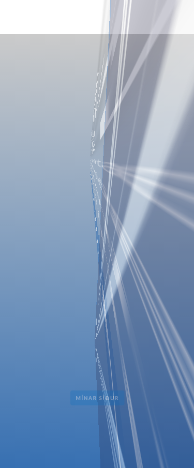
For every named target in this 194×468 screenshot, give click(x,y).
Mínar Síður (97, 398)
